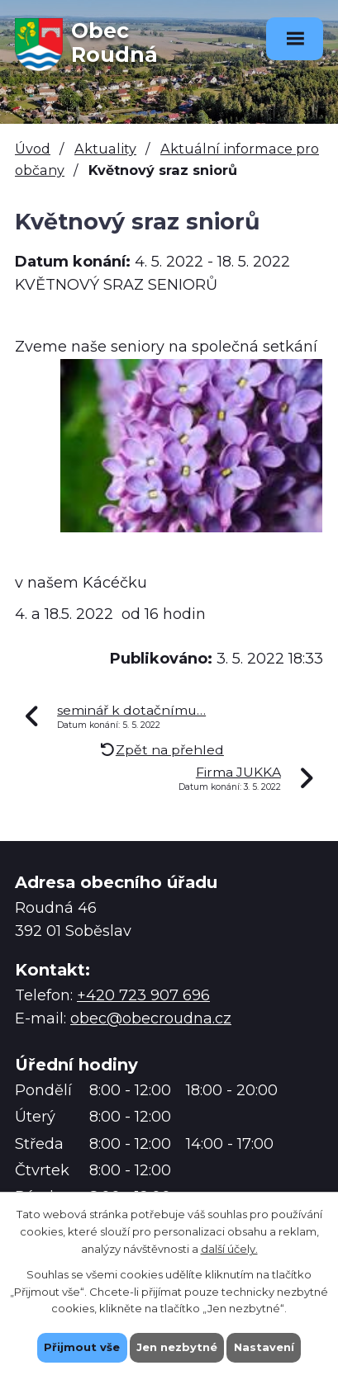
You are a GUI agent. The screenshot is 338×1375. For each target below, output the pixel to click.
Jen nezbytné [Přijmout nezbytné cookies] (176, 1347)
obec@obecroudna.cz (150, 1018)
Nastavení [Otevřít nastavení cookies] (264, 1347)
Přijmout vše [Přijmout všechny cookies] (82, 1347)
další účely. (229, 1248)
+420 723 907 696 (143, 995)
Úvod (32, 148)
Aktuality (105, 148)
